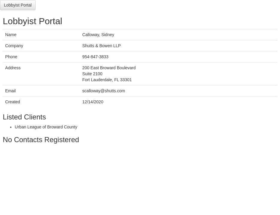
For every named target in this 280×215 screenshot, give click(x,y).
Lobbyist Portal (18, 5)
